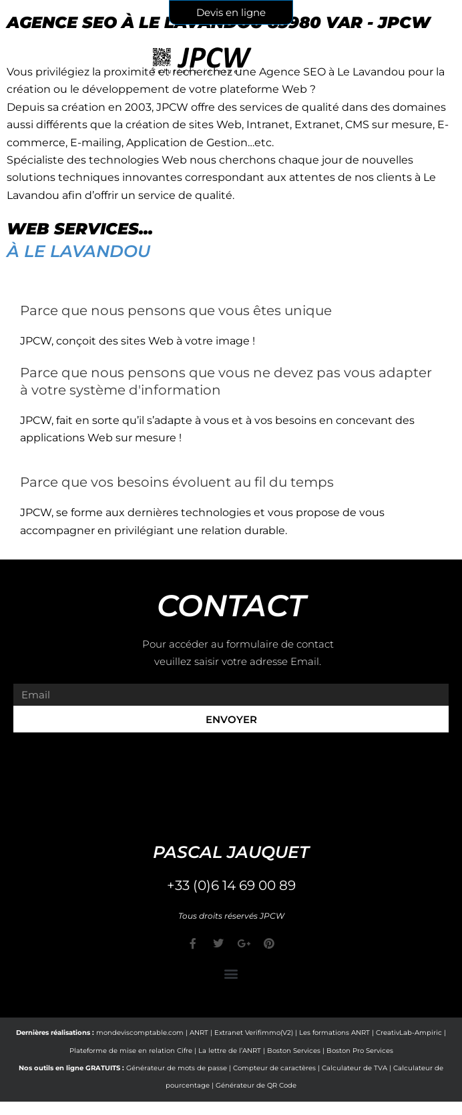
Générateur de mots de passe (176, 1068)
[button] (231, 973)
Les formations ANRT (334, 1032)
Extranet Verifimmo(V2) (253, 1032)
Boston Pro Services (359, 1050)
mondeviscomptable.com (140, 1032)
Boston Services (293, 1050)
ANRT (199, 1032)
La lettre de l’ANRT (229, 1050)
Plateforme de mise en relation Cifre (130, 1050)
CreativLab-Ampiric (409, 1032)
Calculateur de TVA (354, 1068)
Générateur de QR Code (256, 1085)
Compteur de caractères (274, 1068)
